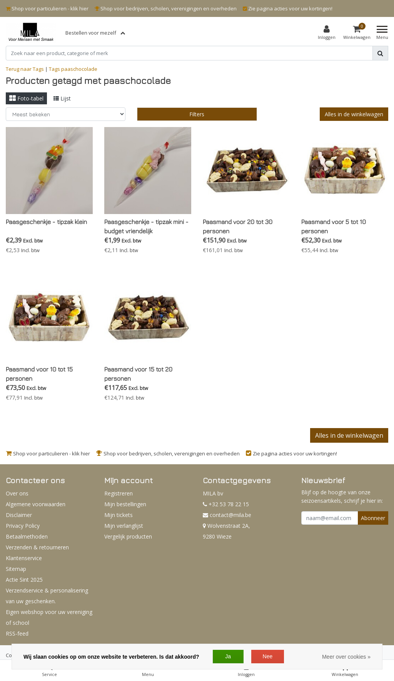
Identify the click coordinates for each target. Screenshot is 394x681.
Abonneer (373, 518)
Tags (54, 68)
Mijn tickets (118, 515)
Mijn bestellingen (125, 504)
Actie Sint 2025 (24, 579)
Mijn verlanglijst (123, 525)
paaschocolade (79, 68)
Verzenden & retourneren (37, 547)
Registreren (118, 493)
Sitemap (16, 568)
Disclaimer (19, 515)
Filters (196, 114)
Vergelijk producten (128, 536)
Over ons (17, 493)
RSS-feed (17, 633)
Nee (268, 656)
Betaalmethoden (27, 536)
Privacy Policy (23, 525)
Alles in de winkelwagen (354, 114)
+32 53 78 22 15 (226, 504)
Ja (228, 656)
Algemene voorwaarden (35, 504)
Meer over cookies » (346, 657)
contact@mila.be (227, 515)
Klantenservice (24, 558)
